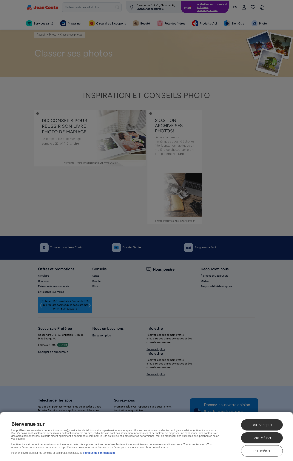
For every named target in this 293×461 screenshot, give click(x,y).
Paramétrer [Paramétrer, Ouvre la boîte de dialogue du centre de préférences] (261, 451)
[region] (146, 436)
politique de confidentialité (99, 452)
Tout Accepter (261, 425)
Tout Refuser (261, 438)
